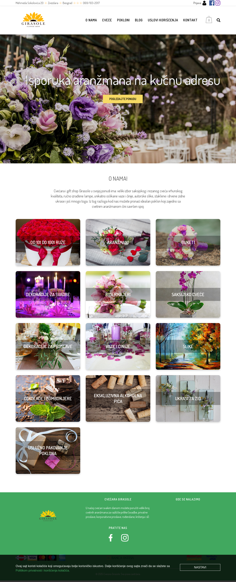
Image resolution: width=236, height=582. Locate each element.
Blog (139, 21)
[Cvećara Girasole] (34, 21)
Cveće (107, 21)
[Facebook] (211, 3)
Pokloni (123, 21)
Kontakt (190, 21)
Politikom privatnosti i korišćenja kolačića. (43, 570)
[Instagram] (217, 3)
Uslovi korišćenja (163, 21)
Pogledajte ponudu (122, 100)
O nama (91, 21)
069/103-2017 (91, 3)
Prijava (200, 3)
